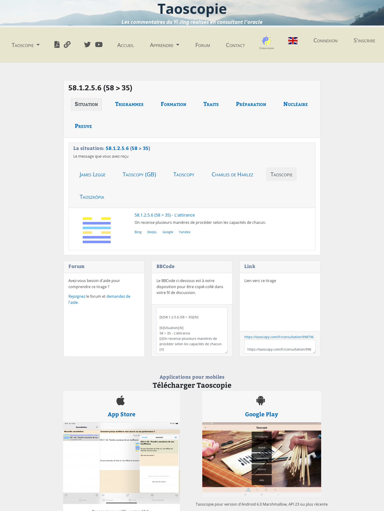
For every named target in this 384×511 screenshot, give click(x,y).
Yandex (184, 232)
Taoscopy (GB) (139, 174)
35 (146, 148)
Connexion (325, 40)
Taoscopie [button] (23, 45)
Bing (138, 232)
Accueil (125, 45)
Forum (202, 45)
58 (108, 148)
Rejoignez (76, 296)
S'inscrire (364, 40)
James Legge (92, 174)
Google (168, 232)
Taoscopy (183, 174)
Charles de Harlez (232, 174)
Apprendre (162, 45)
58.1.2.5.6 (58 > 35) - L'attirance (165, 215)
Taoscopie (281, 174)
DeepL (152, 232)
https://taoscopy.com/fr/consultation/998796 (279, 337)
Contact (235, 45)
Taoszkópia (92, 196)
